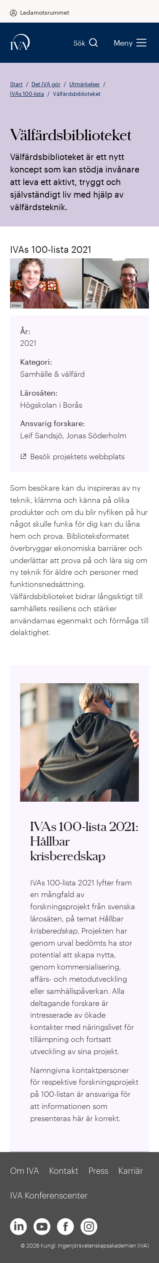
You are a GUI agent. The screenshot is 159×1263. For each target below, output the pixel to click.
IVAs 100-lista (27, 93)
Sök (86, 43)
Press (98, 1170)
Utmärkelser (84, 84)
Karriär (130, 1170)
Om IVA (24, 1170)
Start (16, 84)
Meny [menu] (129, 43)
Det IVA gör (45, 84)
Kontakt (63, 1170)
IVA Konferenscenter (49, 1195)
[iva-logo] (20, 42)
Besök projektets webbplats (77, 456)
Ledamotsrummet (44, 12)
